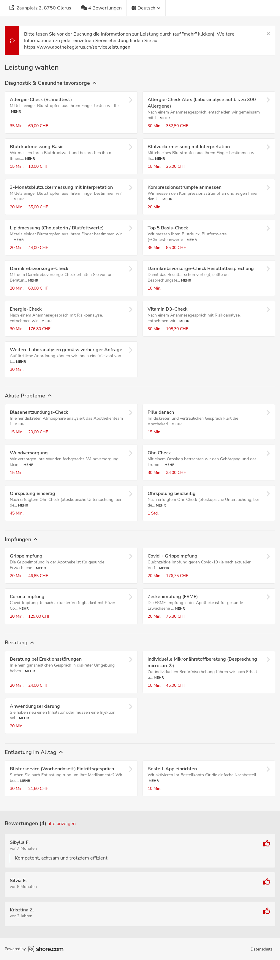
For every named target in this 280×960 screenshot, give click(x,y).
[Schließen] (268, 34)
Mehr (16, 111)
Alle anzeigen (62, 823)
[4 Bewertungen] (101, 8)
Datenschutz (261, 949)
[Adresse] (40, 8)
